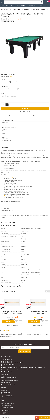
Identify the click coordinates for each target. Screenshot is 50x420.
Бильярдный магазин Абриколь (8, 377)
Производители (5, 399)
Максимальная (12, 89)
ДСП (3, 96)
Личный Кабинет (5, 410)
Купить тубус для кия (6, 405)
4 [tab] (28, 72)
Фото (12, 5)
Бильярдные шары (5, 382)
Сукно (5, 195)
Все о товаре (5, 5)
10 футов (4, 82)
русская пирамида (11, 177)
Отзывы (3, 402)
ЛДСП (7, 96)
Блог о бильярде (5, 374)
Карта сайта (4, 390)
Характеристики (22, 5)
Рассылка (3, 415)
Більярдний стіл (6, 330)
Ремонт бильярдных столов (7, 403)
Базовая (4, 89)
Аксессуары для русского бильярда (9, 380)
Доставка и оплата (5, 393)
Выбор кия (3, 375)
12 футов (17, 82)
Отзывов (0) (32, 5)
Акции (2, 400)
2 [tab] (24, 72)
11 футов (11, 82)
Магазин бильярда (5, 379)
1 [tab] (21, 72)
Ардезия (13, 96)
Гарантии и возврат (5, 392)
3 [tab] (26, 72)
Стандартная (21, 89)
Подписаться (25, 351)
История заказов (5, 412)
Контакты (3, 387)
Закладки (3, 413)
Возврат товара (5, 389)
